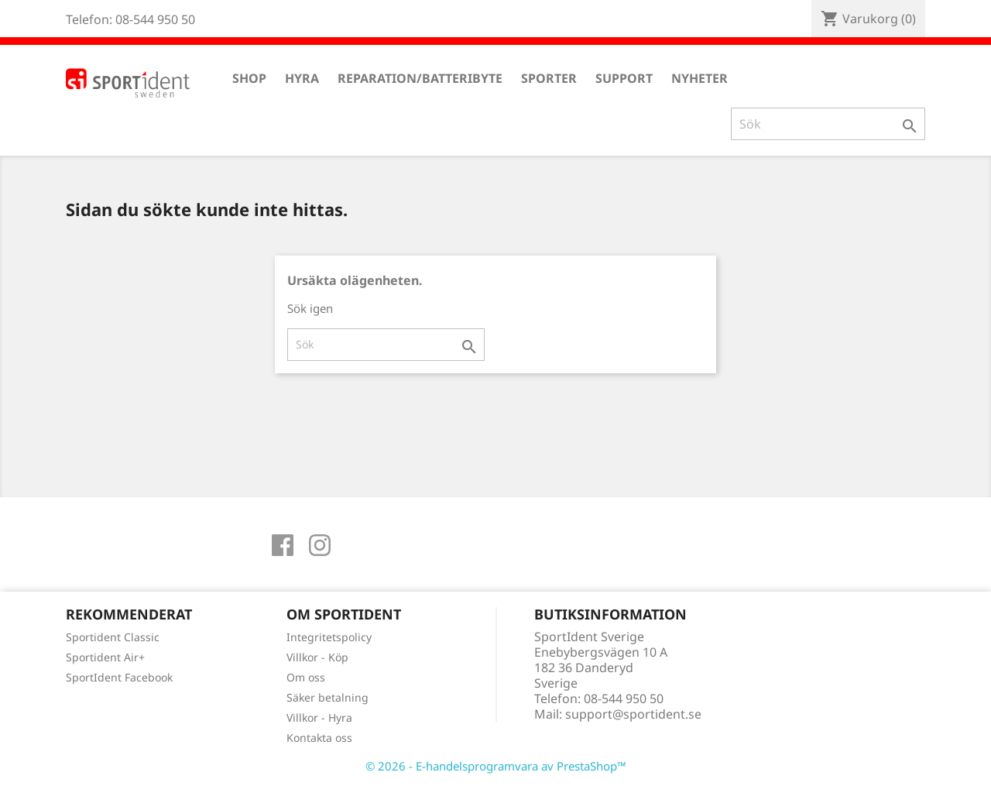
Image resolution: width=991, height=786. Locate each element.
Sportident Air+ (105, 657)
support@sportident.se (633, 714)
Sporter (549, 78)
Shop (249, 78)
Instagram (320, 545)
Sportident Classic (112, 637)
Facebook (282, 545)
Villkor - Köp (317, 657)
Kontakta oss (319, 737)
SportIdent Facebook (119, 677)
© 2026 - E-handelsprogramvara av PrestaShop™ (495, 766)
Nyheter (699, 78)
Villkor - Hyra (319, 717)
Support (624, 78)
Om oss (305, 677)
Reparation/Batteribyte (420, 78)
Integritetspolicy (329, 637)
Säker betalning (327, 697)
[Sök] (828, 124)
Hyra (302, 78)
